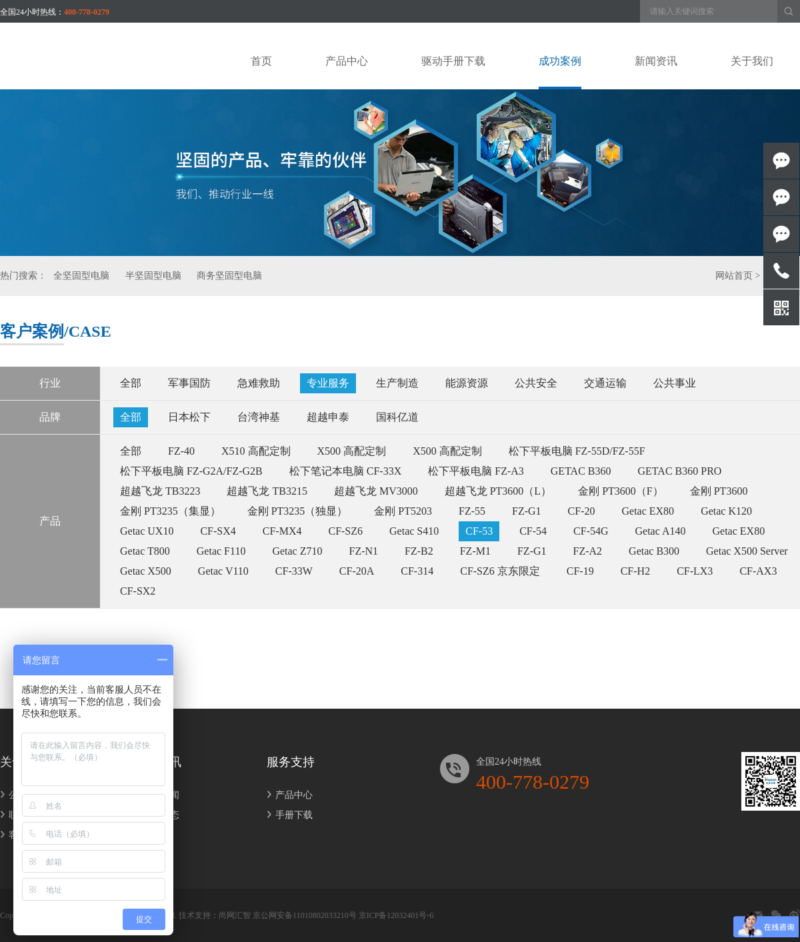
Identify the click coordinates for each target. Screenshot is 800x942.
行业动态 (156, 815)
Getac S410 (414, 531)
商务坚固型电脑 (229, 276)
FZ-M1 (475, 551)
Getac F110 (221, 551)
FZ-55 (472, 511)
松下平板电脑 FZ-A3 (476, 471)
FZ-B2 (419, 551)
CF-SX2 (137, 591)
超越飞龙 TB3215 (267, 491)
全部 (130, 383)
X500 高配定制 (352, 451)
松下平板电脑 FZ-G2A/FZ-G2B (191, 471)
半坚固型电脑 (153, 276)
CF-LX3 (695, 571)
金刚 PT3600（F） (620, 491)
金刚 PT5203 (403, 511)
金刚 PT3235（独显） (297, 511)
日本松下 (189, 417)
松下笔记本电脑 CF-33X (345, 471)
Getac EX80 (647, 511)
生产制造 (397, 383)
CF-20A (356, 571)
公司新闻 (156, 795)
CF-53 (479, 531)
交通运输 (605, 383)
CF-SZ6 (345, 531)
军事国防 (189, 383)
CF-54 (533, 531)
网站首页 (734, 276)
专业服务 (328, 383)
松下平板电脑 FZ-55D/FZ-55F (577, 451)
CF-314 (417, 571)
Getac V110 (223, 571)
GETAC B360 (581, 471)
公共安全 (536, 383)
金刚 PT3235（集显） (170, 511)
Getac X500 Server (747, 551)
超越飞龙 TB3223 (160, 491)
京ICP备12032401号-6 (396, 915)
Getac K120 (726, 511)
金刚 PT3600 (719, 491)
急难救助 (258, 383)
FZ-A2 (588, 551)
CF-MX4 (282, 531)
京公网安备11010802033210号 (305, 915)
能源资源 (466, 383)
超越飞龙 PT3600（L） (498, 491)
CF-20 (581, 511)
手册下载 (290, 815)
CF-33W (294, 571)
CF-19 (580, 571)
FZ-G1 (526, 511)
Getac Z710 (297, 551)
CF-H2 (635, 571)
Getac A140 (660, 531)
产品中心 (290, 795)
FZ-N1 (363, 551)
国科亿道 (397, 417)
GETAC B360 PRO (680, 471)
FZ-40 (181, 451)
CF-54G (590, 531)
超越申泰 (328, 417)
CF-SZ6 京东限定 (500, 571)
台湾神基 (258, 417)
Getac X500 (145, 571)
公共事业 (674, 383)
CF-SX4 (217, 531)
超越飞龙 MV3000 (376, 491)
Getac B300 (654, 551)
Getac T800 (145, 551)
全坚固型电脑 (81, 276)
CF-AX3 (758, 571)
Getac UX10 (146, 531)
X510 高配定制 (256, 451)
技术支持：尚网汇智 (215, 915)
